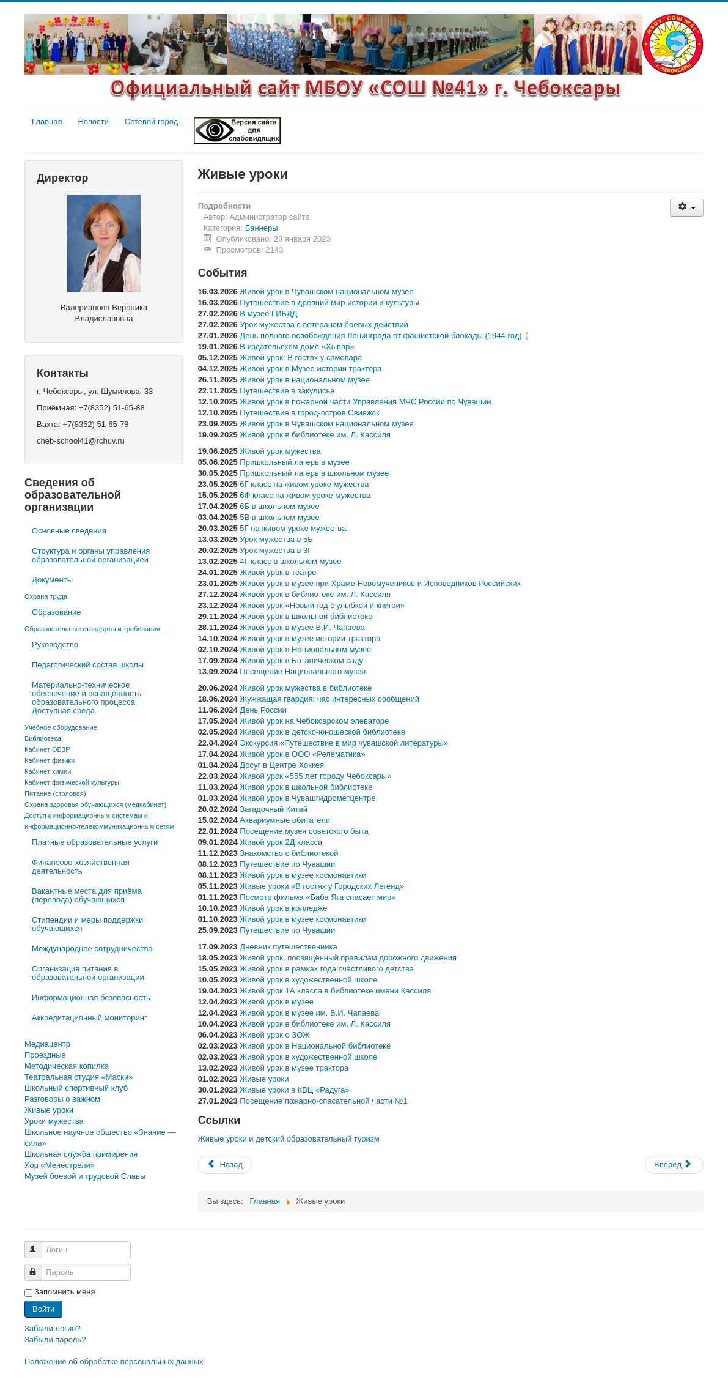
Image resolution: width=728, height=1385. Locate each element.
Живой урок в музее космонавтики (303, 875)
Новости (93, 121)
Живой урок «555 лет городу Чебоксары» (315, 776)
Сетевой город (151, 121)
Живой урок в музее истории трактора (310, 638)
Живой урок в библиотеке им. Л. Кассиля (315, 434)
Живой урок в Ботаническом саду (301, 660)
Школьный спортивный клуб (76, 1088)
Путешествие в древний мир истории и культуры (329, 302)
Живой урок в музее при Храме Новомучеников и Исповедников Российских (380, 583)
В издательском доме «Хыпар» (297, 346)
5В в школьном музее (279, 517)
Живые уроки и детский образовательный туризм (289, 1138)
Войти (43, 1308)
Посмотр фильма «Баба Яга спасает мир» (317, 897)
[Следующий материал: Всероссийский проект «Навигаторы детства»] (674, 1165)
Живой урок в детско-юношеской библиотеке (322, 732)
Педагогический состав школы (88, 664)
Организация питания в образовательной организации (88, 973)
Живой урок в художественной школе (308, 979)
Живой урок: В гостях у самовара (301, 357)
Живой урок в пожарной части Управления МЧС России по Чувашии (365, 401)
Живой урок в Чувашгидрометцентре (307, 798)
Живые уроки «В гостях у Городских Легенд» (322, 886)
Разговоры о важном (62, 1099)
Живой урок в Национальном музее (305, 649)
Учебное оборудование (60, 727)
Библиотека (42, 738)
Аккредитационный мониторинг (89, 1017)
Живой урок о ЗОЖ (275, 1034)
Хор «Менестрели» (59, 1165)
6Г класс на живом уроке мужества (304, 484)
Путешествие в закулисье (287, 390)
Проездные (45, 1055)
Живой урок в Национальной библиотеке (315, 1045)
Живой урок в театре (278, 572)
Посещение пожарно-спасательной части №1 (323, 1100)
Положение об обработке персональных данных (114, 1361)
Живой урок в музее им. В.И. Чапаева (309, 1012)
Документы (52, 579)
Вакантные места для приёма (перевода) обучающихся (87, 895)
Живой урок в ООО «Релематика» (302, 754)
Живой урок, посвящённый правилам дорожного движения (348, 957)
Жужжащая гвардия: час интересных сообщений (329, 699)
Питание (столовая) (55, 793)
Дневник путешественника (288, 946)
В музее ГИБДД (268, 313)
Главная (47, 121)
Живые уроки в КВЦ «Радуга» (294, 1089)
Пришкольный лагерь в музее (294, 462)
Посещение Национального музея (303, 671)
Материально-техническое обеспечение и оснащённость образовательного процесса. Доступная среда (86, 697)
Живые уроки (48, 1110)
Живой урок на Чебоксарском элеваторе (314, 721)
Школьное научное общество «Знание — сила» (99, 1137)
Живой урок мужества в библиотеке (306, 687)
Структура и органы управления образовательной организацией (91, 555)
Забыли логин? (52, 1328)
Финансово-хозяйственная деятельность (81, 866)
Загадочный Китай (273, 809)
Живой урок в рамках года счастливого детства (327, 968)
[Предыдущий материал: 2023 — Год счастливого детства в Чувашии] (225, 1165)
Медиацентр (47, 1044)
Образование (56, 612)
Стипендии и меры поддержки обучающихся (87, 924)
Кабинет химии (47, 771)
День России (263, 710)
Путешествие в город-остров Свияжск (309, 412)
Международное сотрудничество (92, 948)
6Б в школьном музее (279, 506)
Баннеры (261, 227)
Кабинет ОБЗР (47, 749)
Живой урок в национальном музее (305, 379)
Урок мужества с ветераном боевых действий (324, 324)
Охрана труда (45, 596)
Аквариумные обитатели (285, 820)
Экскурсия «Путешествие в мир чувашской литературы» (344, 743)
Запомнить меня (64, 1291)
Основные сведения (69, 530)
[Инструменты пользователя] (687, 208)
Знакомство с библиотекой (289, 853)
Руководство (55, 644)
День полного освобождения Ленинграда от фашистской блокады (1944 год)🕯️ (385, 335)
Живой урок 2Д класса (281, 842)
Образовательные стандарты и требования (92, 629)
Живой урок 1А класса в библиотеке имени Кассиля (335, 990)
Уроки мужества (54, 1121)
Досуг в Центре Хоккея (282, 765)
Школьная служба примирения (81, 1154)
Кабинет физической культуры (71, 782)
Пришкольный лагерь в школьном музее (314, 473)
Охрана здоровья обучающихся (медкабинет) (95, 804)
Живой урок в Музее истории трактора (310, 368)
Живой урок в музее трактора (294, 1067)
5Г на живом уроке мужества (293, 528)
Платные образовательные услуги (95, 842)
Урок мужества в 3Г (276, 550)
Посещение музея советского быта (304, 831)
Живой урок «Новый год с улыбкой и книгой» (322, 605)
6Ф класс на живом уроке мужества (305, 495)
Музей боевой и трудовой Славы (84, 1176)
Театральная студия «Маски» (78, 1077)
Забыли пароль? (55, 1339)
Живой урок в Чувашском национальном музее (326, 291)
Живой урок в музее (277, 1001)
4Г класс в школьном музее (290, 561)
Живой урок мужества (280, 451)
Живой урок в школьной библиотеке (306, 616)
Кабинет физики (49, 760)
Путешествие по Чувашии (287, 864)
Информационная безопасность (91, 997)
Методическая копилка (66, 1066)
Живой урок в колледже (283, 908)
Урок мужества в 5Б (276, 539)
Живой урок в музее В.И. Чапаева (302, 627)
